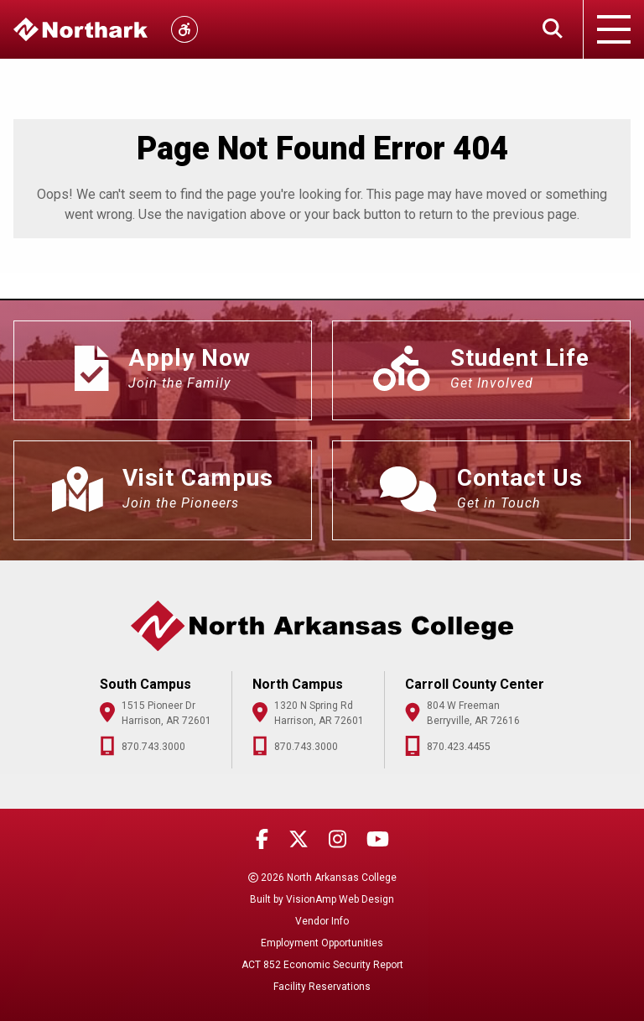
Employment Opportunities (322, 943)
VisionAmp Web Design (340, 899)
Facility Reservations (322, 986)
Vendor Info (322, 921)
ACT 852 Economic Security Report (322, 965)
